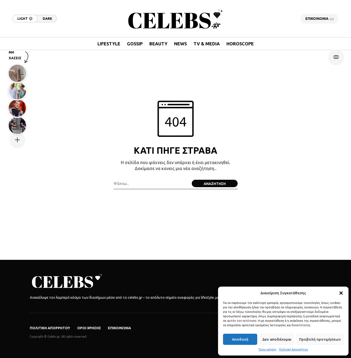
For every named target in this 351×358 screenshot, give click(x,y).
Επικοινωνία (119, 328)
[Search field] (151, 183)
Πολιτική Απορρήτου (293, 349)
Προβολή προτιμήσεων (320, 339)
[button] (341, 293)
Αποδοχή (240, 339)
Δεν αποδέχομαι (276, 339)
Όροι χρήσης (268, 349)
